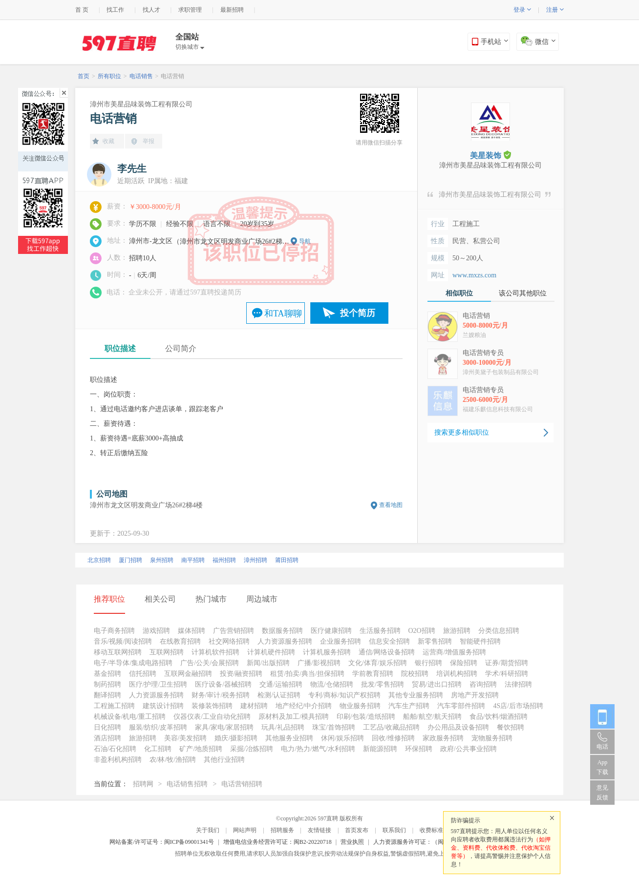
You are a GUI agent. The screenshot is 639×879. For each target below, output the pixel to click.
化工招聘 (157, 749)
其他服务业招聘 (289, 738)
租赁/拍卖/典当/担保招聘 (307, 673)
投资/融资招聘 (241, 673)
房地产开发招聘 (475, 695)
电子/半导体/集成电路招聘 (133, 663)
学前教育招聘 (372, 673)
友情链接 (319, 830)
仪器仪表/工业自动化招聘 (212, 716)
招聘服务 (282, 830)
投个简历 (357, 313)
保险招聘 (463, 663)
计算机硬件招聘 (271, 652)
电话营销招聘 (241, 784)
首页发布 (356, 830)
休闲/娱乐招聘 (342, 738)
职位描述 (120, 348)
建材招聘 (254, 706)
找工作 (115, 9)
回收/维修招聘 (393, 738)
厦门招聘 (130, 560)
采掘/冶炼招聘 (251, 749)
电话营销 (172, 76)
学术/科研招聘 (506, 673)
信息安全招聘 (389, 641)
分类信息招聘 (498, 630)
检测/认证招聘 (278, 695)
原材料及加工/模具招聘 (293, 716)
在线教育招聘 (180, 641)
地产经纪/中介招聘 (304, 706)
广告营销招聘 (233, 630)
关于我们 (207, 830)
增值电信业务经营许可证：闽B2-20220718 (277, 841)
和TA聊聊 (283, 313)
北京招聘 (99, 560)
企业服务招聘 (340, 641)
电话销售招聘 (187, 784)
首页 (83, 76)
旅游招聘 (456, 630)
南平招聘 (193, 560)
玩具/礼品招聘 (282, 727)
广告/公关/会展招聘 (209, 663)
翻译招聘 (107, 695)
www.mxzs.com (474, 275)
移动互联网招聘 (118, 652)
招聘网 (143, 784)
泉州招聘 (161, 560)
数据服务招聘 (282, 630)
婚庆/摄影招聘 (235, 738)
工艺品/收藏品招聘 (391, 727)
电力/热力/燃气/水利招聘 (318, 749)
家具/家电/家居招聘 (224, 727)
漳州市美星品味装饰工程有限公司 (141, 104)
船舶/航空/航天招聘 (432, 716)
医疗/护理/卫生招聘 (158, 684)
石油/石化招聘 (115, 749)
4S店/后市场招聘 (518, 706)
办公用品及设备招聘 (458, 727)
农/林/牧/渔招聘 (172, 759)
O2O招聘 (421, 630)
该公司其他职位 (523, 293)
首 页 (81, 9)
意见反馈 (602, 792)
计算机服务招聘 (327, 652)
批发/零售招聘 (382, 684)
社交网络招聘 (229, 641)
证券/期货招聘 (506, 663)
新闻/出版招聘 (268, 663)
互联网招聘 (166, 652)
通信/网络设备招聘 (387, 652)
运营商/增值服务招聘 (454, 652)
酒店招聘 (107, 738)
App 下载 (602, 767)
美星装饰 (490, 155)
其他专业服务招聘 (415, 695)
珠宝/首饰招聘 (333, 727)
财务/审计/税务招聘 (221, 695)
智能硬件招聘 (480, 641)
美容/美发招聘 (185, 738)
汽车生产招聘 (408, 706)
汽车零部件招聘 (461, 706)
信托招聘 (142, 673)
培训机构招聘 (456, 673)
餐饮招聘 (510, 727)
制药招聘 (107, 684)
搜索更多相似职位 (461, 432)
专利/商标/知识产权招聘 (344, 695)
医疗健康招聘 (331, 630)
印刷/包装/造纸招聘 (366, 716)
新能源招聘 (380, 749)
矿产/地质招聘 (200, 749)
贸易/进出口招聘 (437, 684)
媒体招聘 (191, 630)
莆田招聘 (286, 560)
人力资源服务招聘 (284, 641)
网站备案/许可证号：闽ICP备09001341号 (161, 841)
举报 (148, 141)
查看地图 (391, 505)
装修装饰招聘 (212, 706)
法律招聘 (518, 684)
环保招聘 (418, 749)
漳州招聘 (255, 560)
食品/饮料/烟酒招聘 (498, 716)
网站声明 (244, 830)
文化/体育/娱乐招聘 (377, 663)
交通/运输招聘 (280, 684)
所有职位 (109, 76)
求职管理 (190, 9)
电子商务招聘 (114, 630)
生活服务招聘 (380, 630)
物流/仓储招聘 (331, 684)
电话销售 (141, 76)
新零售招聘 (435, 641)
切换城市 (189, 46)
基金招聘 (107, 673)
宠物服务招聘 (491, 738)
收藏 (108, 141)
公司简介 (180, 348)
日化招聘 (107, 727)
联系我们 (394, 830)
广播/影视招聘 (319, 663)
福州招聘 (224, 560)
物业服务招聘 (360, 706)
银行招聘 (428, 663)
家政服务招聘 (443, 738)
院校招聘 (414, 673)
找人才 (151, 9)
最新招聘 (232, 9)
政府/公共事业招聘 (468, 749)
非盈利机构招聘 (118, 759)
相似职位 (459, 293)
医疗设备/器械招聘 (223, 684)
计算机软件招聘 (215, 652)
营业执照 (352, 841)
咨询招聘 (483, 684)
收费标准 (431, 830)
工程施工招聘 (114, 706)
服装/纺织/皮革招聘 (158, 727)
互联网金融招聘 (188, 673)
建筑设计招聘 (163, 706)
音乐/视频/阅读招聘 (123, 641)
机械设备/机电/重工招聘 (130, 716)
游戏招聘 (156, 630)
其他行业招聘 (224, 759)
